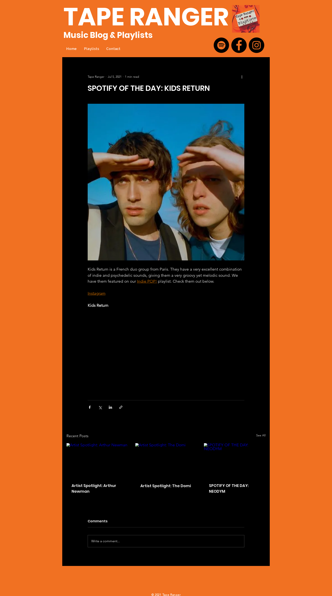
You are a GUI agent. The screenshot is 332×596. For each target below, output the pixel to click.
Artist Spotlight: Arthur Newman (94, 488)
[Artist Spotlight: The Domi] (166, 460)
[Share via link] (121, 407)
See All (261, 435)
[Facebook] (239, 45)
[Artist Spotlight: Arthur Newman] (97, 460)
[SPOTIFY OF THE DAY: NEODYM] (235, 460)
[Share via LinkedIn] (110, 407)
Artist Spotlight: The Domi (165, 485)
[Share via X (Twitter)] (100, 407)
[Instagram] (256, 45)
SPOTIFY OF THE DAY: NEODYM (229, 488)
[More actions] (241, 76)
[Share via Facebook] (90, 407)
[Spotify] (221, 45)
